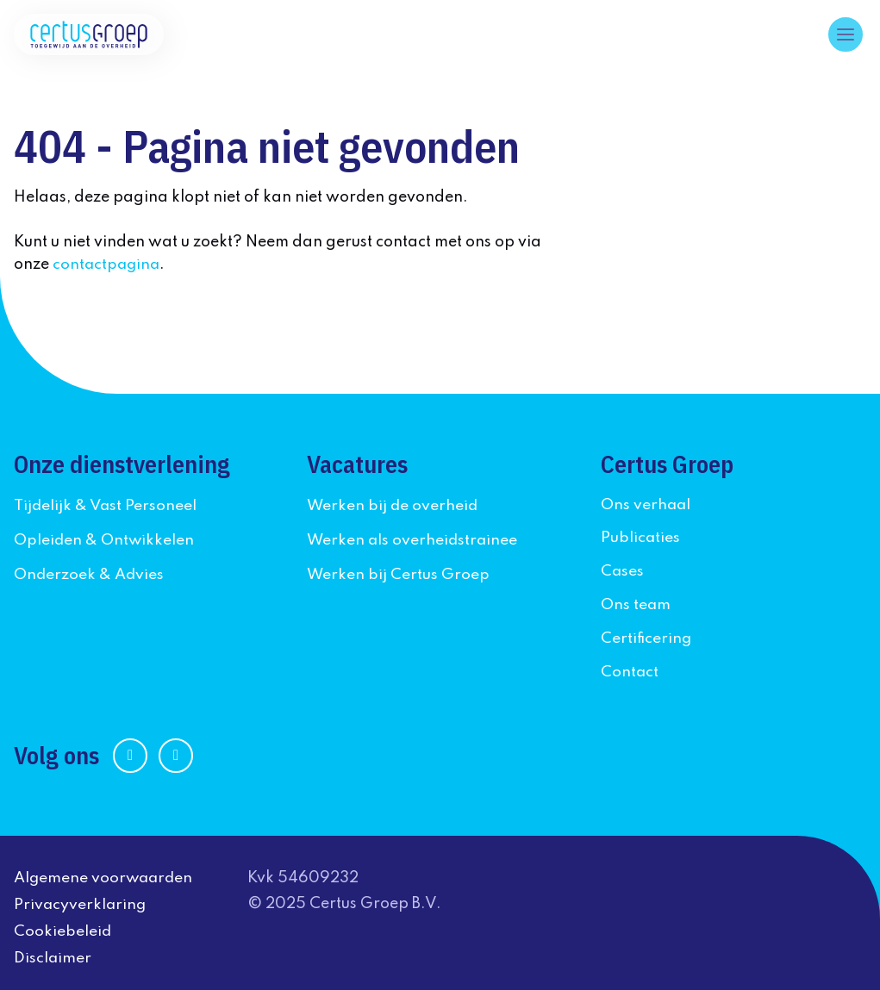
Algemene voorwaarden (105, 873)
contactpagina (108, 264)
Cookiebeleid (63, 925)
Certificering (646, 635)
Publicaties (641, 537)
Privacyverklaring (81, 899)
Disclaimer (53, 951)
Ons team (636, 602)
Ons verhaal (646, 504)
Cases (623, 569)
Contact (630, 668)
